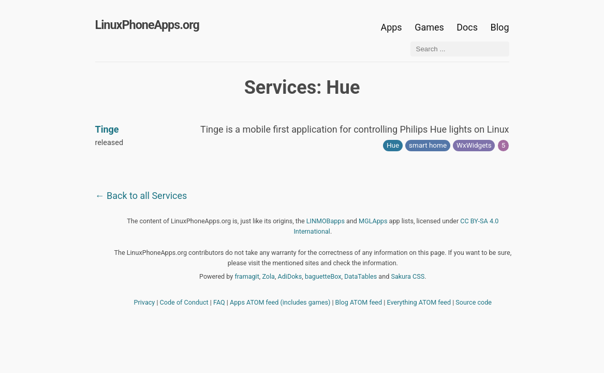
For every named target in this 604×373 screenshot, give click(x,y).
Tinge (107, 129)
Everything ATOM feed (419, 302)
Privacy (144, 302)
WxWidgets (474, 145)
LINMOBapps (325, 221)
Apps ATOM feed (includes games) (280, 302)
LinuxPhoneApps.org (147, 25)
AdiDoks (290, 276)
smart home (428, 145)
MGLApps (373, 221)
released (109, 142)
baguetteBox (323, 276)
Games (429, 27)
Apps (391, 27)
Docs (468, 27)
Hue (393, 145)
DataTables (360, 276)
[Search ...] (459, 48)
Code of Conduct (184, 302)
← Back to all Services (141, 195)
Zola (268, 276)
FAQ (219, 302)
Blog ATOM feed (358, 302)
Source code (473, 302)
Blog (500, 27)
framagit (246, 276)
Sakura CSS (407, 276)
